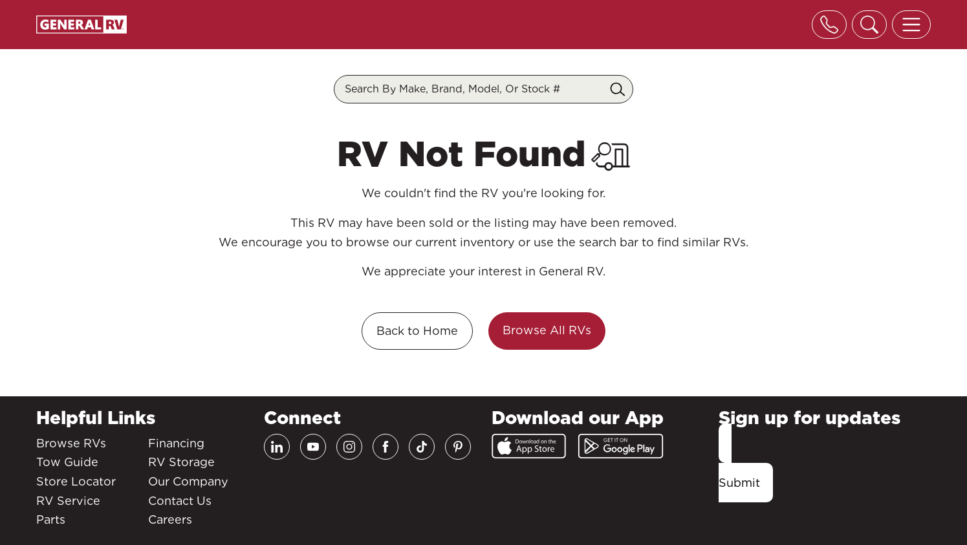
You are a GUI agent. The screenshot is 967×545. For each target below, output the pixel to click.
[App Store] (529, 446)
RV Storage (181, 462)
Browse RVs (71, 443)
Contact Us (180, 501)
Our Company (188, 481)
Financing (176, 443)
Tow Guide (67, 462)
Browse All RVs (547, 330)
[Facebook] (385, 447)
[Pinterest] (458, 447)
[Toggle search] (869, 24)
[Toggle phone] (829, 24)
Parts (50, 519)
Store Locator (76, 481)
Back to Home (417, 330)
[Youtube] (313, 447)
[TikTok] (422, 447)
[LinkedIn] (277, 447)
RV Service (68, 501)
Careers (170, 519)
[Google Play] (620, 446)
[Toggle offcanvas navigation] (911, 24)
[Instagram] (349, 447)
